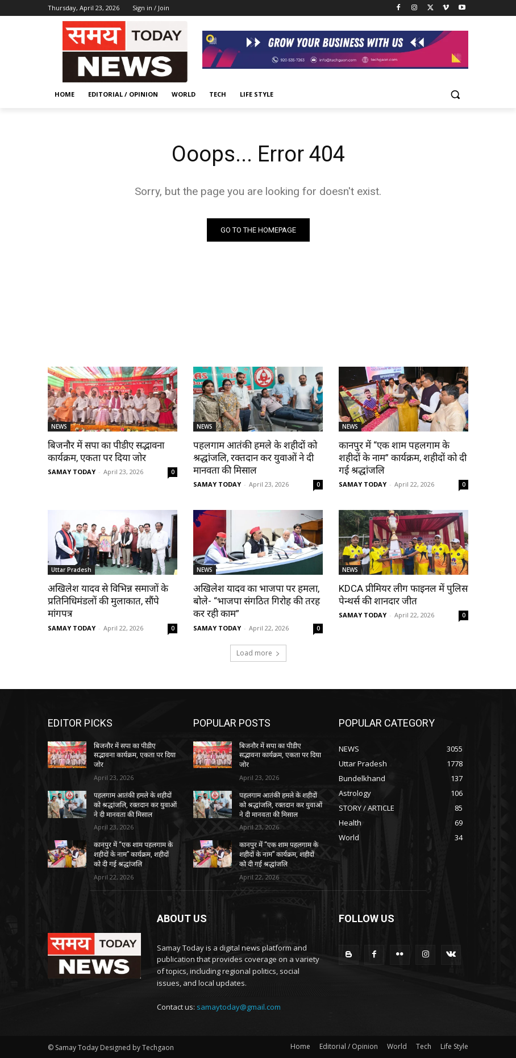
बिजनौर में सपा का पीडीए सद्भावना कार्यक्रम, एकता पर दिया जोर (106, 451)
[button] (455, 94)
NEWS (59, 426)
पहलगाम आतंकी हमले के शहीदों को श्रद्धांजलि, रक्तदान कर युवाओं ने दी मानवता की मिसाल (255, 457)
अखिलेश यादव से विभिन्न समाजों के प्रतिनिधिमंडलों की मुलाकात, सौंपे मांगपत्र (108, 601)
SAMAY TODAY (71, 471)
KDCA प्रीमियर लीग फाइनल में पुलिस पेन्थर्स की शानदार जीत (403, 595)
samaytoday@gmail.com (239, 1007)
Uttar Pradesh (71, 570)
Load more (258, 653)
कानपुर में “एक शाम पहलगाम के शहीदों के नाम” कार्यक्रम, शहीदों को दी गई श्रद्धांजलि (403, 457)
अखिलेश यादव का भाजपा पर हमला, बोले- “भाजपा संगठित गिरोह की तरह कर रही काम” (256, 601)
